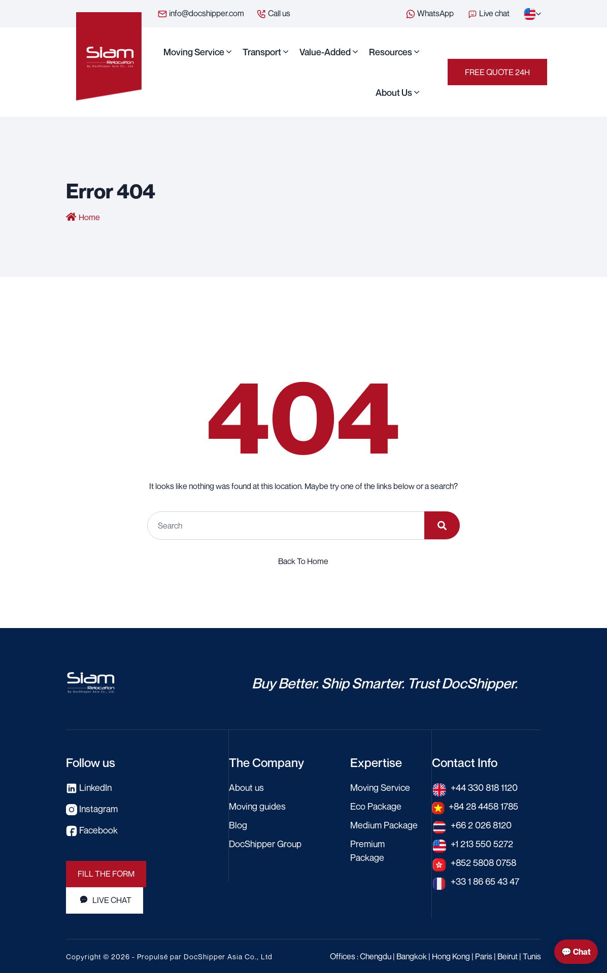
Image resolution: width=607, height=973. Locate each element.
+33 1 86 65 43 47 (485, 880)
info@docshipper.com (200, 13)
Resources (390, 51)
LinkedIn (89, 786)
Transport (262, 51)
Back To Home (303, 560)
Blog (238, 824)
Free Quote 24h (497, 72)
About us (394, 92)
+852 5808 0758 (484, 861)
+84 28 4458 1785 (484, 805)
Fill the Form (106, 873)
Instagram (92, 808)
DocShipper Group (265, 843)
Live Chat (104, 900)
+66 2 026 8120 (481, 824)
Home (89, 217)
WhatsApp (430, 13)
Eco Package (375, 805)
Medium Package (384, 824)
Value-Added (325, 51)
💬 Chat (576, 952)
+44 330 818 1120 (485, 786)
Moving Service (193, 51)
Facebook (92, 829)
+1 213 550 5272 (482, 843)
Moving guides (258, 805)
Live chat (489, 13)
